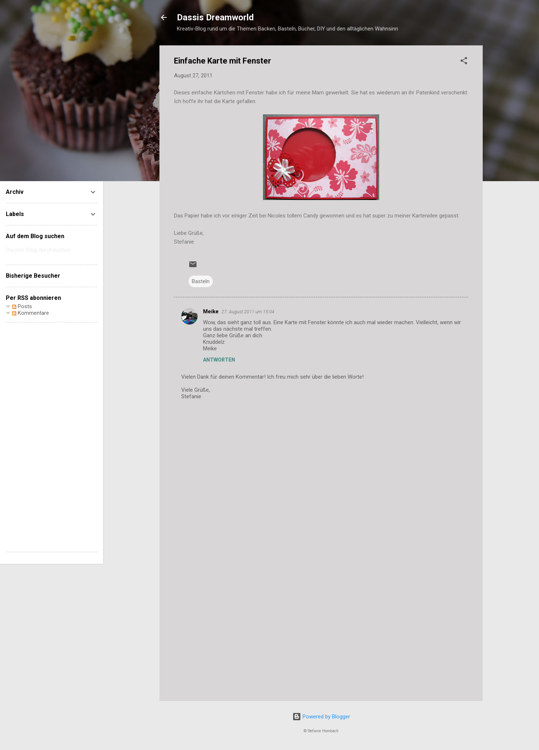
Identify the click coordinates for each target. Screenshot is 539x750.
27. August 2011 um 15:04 (248, 311)
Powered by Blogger (321, 716)
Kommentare (30, 313)
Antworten (219, 360)
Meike (211, 311)
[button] (463, 62)
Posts (22, 306)
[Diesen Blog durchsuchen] (51, 250)
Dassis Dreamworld (215, 17)
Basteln (201, 281)
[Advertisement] (321, 633)
